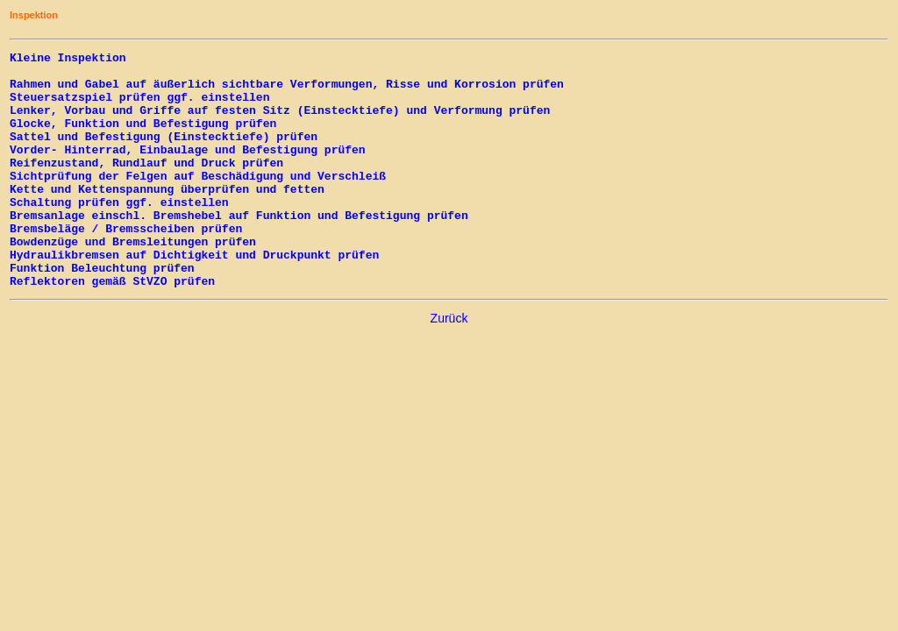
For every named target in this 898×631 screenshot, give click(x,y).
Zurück (449, 365)
